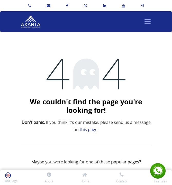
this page (88, 129)
